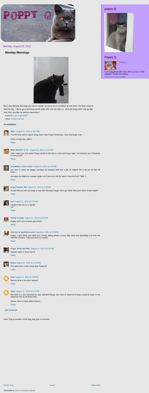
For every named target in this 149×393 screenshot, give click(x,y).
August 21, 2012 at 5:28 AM (47, 232)
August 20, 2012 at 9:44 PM (41, 150)
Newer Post (8, 385)
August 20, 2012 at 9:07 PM (27, 131)
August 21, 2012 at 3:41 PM (27, 291)
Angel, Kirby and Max (20, 248)
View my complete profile (114, 77)
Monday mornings (17, 119)
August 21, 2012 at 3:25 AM (39, 187)
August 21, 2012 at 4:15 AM (36, 218)
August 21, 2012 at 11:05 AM (29, 263)
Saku (13, 291)
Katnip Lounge (17, 218)
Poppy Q (123, 62)
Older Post (95, 385)
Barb (13, 131)
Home (52, 385)
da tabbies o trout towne (21, 166)
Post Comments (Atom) (25, 390)
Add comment (11, 310)
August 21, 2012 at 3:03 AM (44, 166)
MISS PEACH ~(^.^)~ (20, 150)
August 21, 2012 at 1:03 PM (26, 277)
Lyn (12, 201)
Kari (12, 277)
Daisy (13, 263)
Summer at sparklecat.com (23, 232)
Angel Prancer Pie (19, 187)
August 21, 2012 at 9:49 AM (42, 248)
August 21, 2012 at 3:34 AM (26, 201)
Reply (13, 142)
